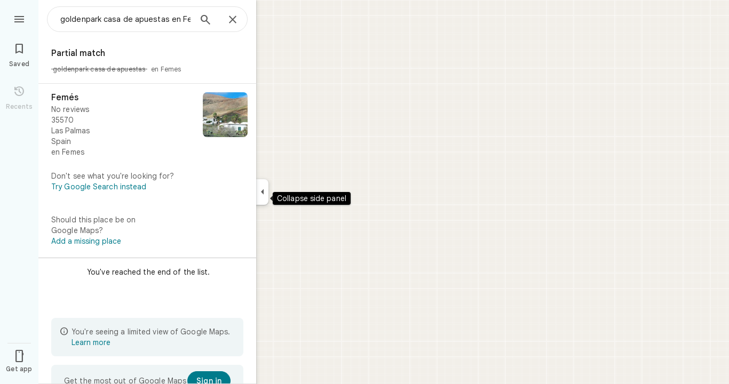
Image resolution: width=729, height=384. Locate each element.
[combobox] (125, 19)
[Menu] (19, 18)
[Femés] (147, 125)
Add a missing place (86, 241)
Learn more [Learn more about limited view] (91, 342)
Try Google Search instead (99, 186)
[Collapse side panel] (262, 192)
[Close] (232, 20)
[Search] (205, 21)
